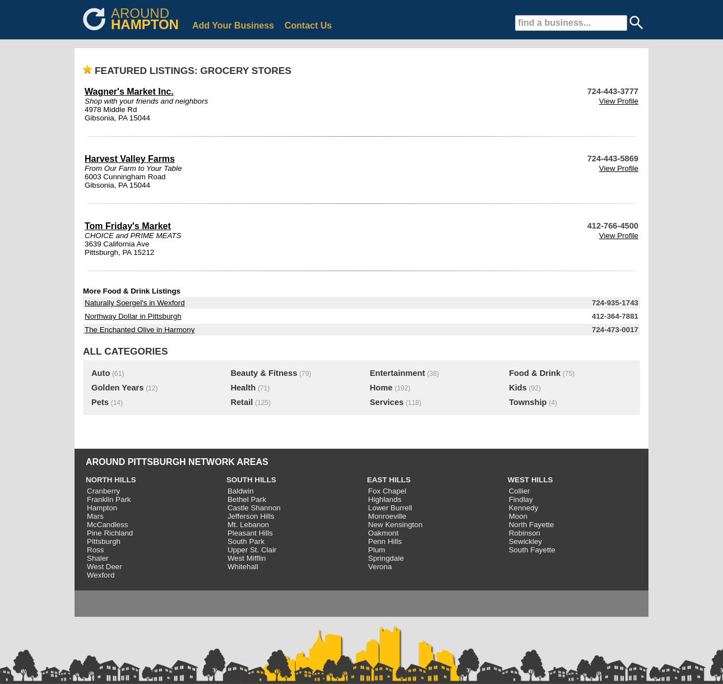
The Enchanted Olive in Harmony (139, 329)
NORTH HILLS (111, 480)
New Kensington (395, 524)
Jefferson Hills (251, 516)
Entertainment (397, 373)
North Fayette (531, 524)
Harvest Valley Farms (130, 159)
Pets (100, 402)
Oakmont (383, 533)
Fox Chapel (387, 491)
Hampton (102, 508)
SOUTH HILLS (251, 480)
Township (527, 402)
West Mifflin (247, 558)
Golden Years (117, 387)
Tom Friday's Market (128, 226)
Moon (518, 516)
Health (243, 387)
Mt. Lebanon (248, 524)
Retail (241, 402)
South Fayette (532, 550)
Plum (376, 550)
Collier (519, 491)
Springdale (386, 558)
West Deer (104, 566)
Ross (95, 550)
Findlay (521, 499)
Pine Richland (110, 533)
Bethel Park (247, 499)
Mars (95, 516)
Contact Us (308, 25)
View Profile (618, 101)
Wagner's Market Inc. (129, 91)
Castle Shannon (254, 508)
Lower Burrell (390, 508)
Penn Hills (385, 541)
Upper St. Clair (252, 550)
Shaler (98, 558)
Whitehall (243, 566)
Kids (518, 387)
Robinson (524, 533)
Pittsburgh (104, 541)
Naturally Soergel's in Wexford (135, 303)
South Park (246, 541)
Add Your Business (233, 25)
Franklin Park (109, 499)
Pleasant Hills (250, 533)
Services (387, 402)
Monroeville (387, 516)
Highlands (384, 499)
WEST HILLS (530, 480)
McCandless (107, 524)
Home (381, 387)
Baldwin (241, 491)
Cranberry (103, 491)
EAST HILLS (389, 480)
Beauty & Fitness (263, 373)
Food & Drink (534, 373)
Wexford (100, 575)
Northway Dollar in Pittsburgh (133, 316)
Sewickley (525, 541)
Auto (100, 373)
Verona (380, 566)
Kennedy (524, 508)
